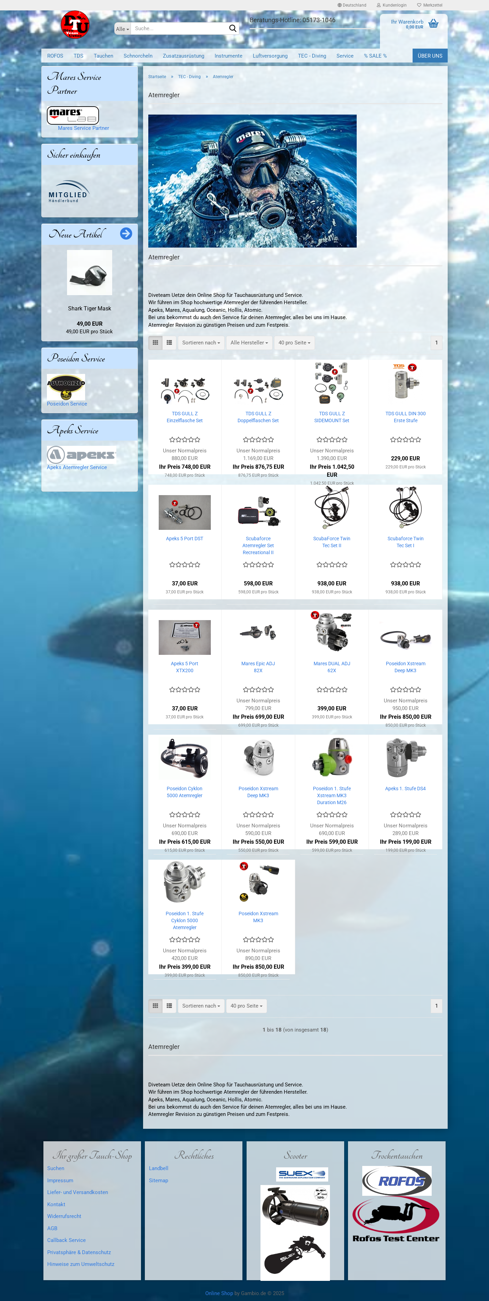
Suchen (55, 1168)
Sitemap (158, 1180)
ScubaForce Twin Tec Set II (331, 542)
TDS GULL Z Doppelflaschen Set (258, 417)
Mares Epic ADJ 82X (258, 667)
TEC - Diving (312, 56)
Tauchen (103, 56)
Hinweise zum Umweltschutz (80, 1264)
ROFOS (55, 56)
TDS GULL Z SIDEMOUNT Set (331, 417)
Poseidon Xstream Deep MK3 (405, 667)
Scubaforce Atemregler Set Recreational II (258, 545)
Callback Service (66, 1240)
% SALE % (375, 56)
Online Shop (219, 1293)
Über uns (430, 56)
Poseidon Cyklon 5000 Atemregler (184, 792)
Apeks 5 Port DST (184, 538)
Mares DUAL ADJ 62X (332, 667)
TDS (78, 56)
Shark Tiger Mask (89, 308)
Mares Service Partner (81, 128)
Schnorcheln (138, 56)
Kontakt (56, 1204)
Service (345, 56)
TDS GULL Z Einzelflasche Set (185, 417)
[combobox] (201, 343)
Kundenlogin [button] (392, 5)
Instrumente (228, 56)
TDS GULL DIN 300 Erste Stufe (406, 417)
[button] (352, 5)
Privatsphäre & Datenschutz (79, 1252)
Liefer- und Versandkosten (77, 1192)
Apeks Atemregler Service (77, 467)
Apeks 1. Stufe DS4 (405, 788)
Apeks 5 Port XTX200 (184, 667)
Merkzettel (429, 5)
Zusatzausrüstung (183, 56)
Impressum (60, 1180)
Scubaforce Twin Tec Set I (406, 542)
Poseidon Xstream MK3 (258, 917)
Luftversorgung (270, 56)
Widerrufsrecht (64, 1216)
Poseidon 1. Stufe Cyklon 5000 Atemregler (185, 920)
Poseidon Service (67, 404)
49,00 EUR (89, 323)
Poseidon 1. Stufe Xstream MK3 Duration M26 (332, 795)
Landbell (158, 1168)
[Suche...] (122, 28)
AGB (52, 1228)
